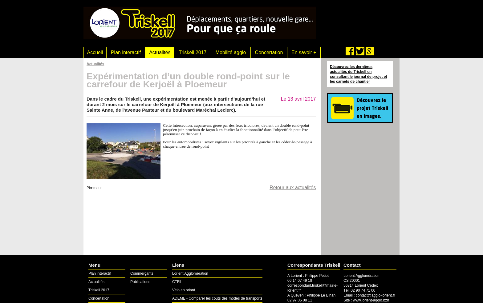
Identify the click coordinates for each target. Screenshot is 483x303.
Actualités (159, 52)
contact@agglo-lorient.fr (375, 295)
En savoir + (303, 52)
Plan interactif (126, 52)
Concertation (269, 52)
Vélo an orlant (183, 290)
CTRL (177, 282)
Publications (140, 282)
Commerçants (141, 273)
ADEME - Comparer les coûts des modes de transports (217, 298)
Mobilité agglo (231, 52)
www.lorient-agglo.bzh (371, 300)
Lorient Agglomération (190, 273)
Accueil (95, 52)
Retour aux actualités (293, 187)
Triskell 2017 (192, 52)
